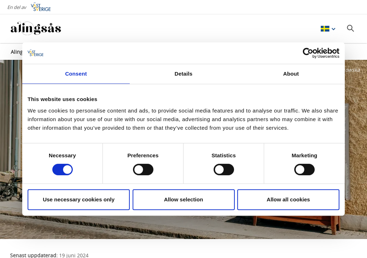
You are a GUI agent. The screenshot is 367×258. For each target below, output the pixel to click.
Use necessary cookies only (78, 199)
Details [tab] (183, 74)
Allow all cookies (288, 199)
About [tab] (291, 74)
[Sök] (350, 28)
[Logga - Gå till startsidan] (36, 29)
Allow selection (183, 199)
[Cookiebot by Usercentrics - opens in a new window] (308, 53)
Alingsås (21, 51)
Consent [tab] (76, 74)
